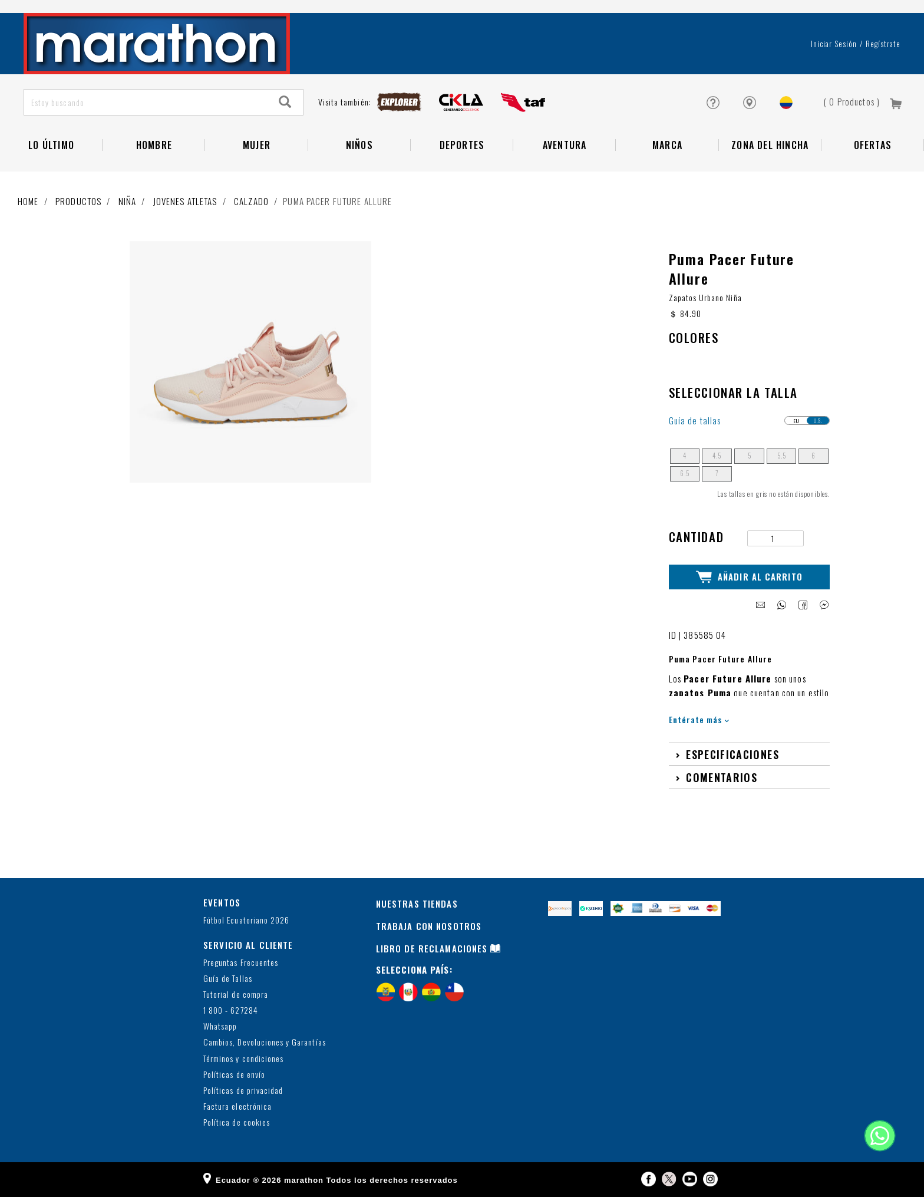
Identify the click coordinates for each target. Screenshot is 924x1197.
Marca (667, 145)
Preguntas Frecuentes (240, 962)
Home (28, 200)
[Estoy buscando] (146, 102)
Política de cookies (236, 1122)
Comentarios (721, 776)
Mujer (256, 145)
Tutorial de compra (235, 994)
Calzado (251, 200)
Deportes (462, 145)
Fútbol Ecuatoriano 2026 (246, 920)
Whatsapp (220, 1026)
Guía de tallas (695, 420)
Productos (78, 200)
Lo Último (51, 145)
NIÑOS (359, 145)
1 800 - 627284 (230, 1010)
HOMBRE (154, 145)
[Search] (285, 102)
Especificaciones (732, 753)
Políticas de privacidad (243, 1090)
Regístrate (883, 44)
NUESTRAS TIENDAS (417, 903)
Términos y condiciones (243, 1058)
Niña (127, 200)
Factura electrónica (237, 1107)
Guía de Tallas (227, 978)
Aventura (565, 145)
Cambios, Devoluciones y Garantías (264, 1042)
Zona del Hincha (769, 145)
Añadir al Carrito (749, 577)
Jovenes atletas (185, 200)
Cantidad (696, 536)
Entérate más (699, 719)
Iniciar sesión (834, 44)
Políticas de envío (234, 1074)
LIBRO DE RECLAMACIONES (432, 948)
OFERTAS (873, 145)
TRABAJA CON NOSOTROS (429, 925)
